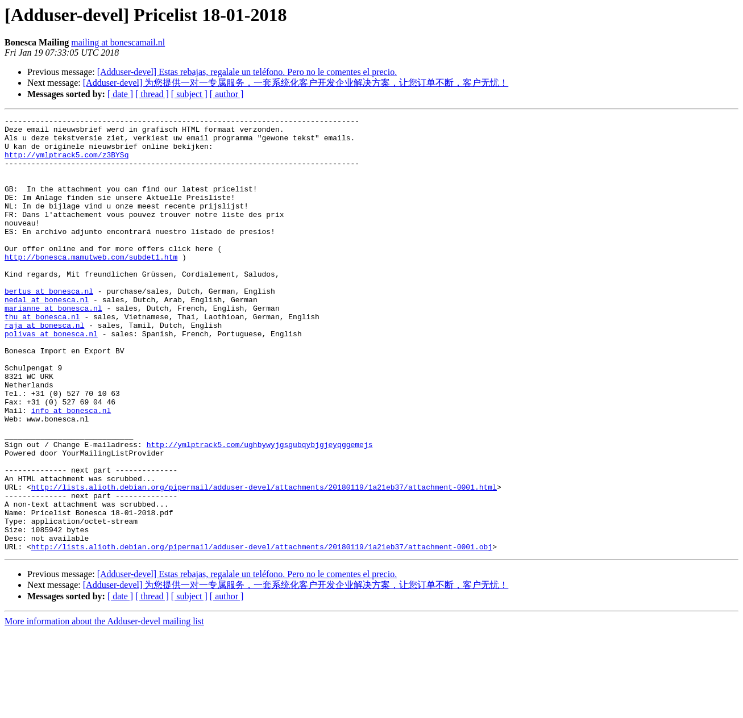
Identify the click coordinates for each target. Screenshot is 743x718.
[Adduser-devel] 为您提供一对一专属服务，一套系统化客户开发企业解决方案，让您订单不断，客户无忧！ (296, 82)
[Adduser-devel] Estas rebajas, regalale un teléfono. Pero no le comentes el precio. (247, 72)
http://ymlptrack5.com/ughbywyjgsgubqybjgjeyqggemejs (260, 511)
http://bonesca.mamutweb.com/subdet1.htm (91, 286)
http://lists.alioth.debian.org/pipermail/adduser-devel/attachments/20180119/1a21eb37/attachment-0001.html (264, 562)
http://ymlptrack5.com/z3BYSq (66, 163)
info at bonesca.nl (71, 470)
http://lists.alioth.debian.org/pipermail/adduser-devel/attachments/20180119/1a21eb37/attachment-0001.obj (261, 633)
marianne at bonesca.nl (53, 347)
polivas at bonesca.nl (51, 378)
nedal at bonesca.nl (47, 337)
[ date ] (120, 94)
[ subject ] (189, 94)
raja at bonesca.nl (44, 367)
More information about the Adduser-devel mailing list (104, 708)
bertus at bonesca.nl (49, 327)
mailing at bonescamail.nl (118, 42)
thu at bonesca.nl (42, 357)
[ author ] (227, 94)
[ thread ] (152, 94)
